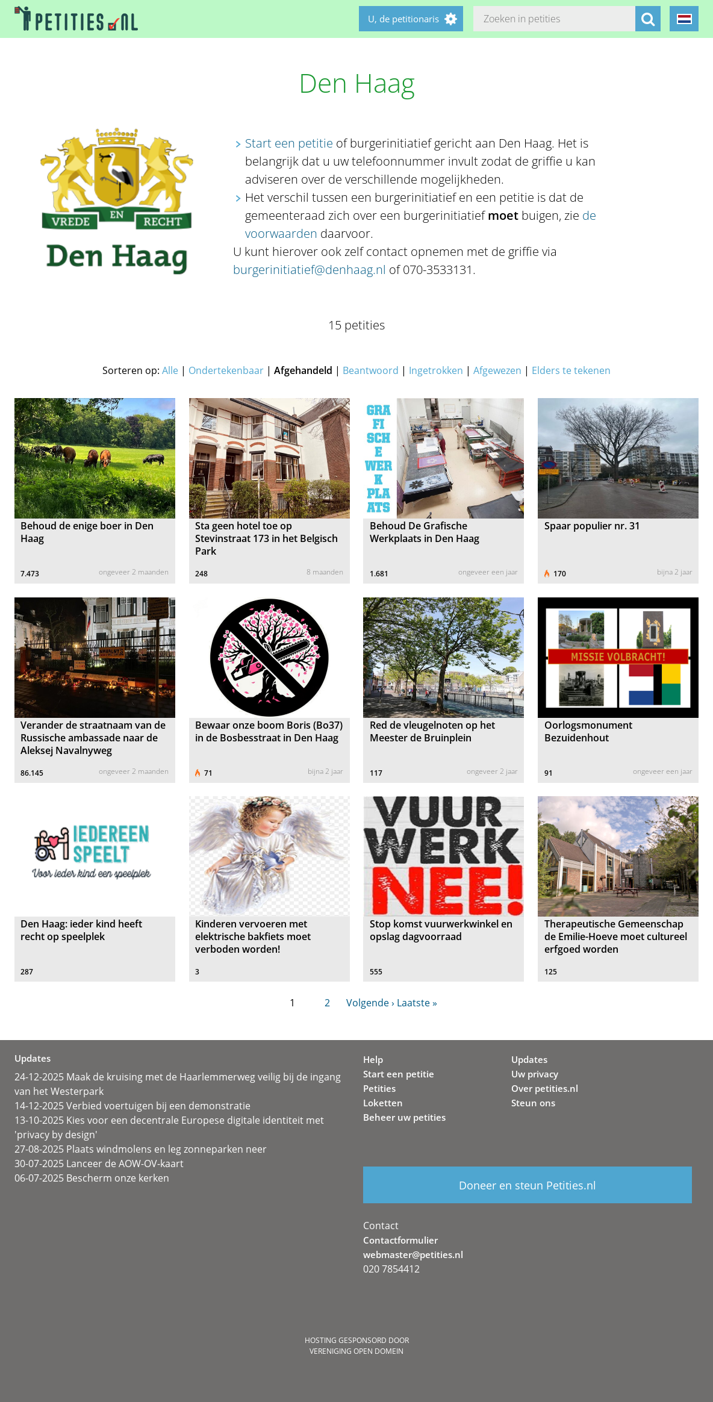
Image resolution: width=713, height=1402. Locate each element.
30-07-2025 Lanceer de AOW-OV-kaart (99, 1163)
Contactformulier (400, 1240)
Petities (379, 1088)
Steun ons (533, 1103)
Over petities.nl (544, 1088)
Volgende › (370, 1002)
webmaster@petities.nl (413, 1254)
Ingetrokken (436, 370)
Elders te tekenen (571, 370)
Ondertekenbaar (226, 370)
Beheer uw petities (404, 1117)
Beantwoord (371, 370)
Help (373, 1059)
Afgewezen (497, 370)
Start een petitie (289, 143)
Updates (529, 1059)
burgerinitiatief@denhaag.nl (309, 269)
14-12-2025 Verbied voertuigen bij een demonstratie (132, 1105)
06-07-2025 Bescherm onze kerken (91, 1178)
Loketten (383, 1103)
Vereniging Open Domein (356, 1351)
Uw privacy (534, 1074)
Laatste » (417, 1002)
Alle (170, 370)
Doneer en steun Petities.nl (527, 1185)
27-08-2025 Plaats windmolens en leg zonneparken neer (140, 1149)
